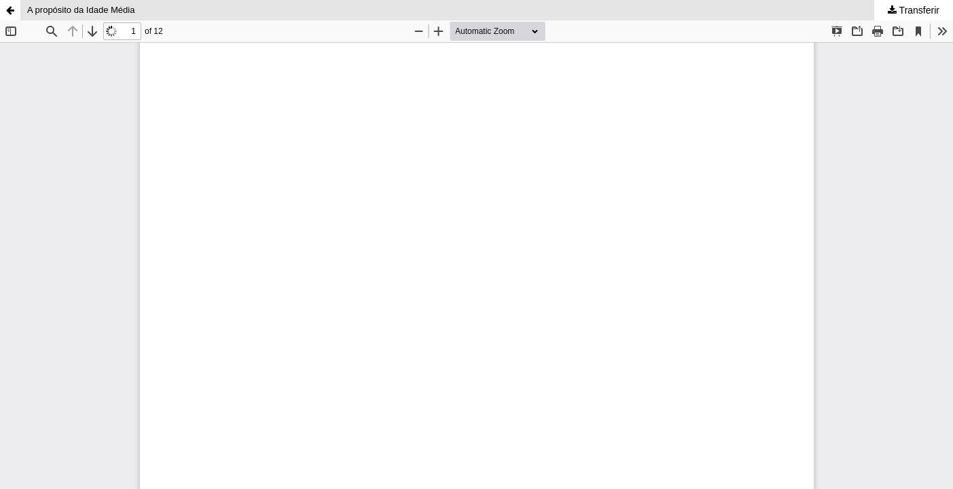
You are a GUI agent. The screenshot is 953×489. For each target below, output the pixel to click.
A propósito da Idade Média (80, 10)
